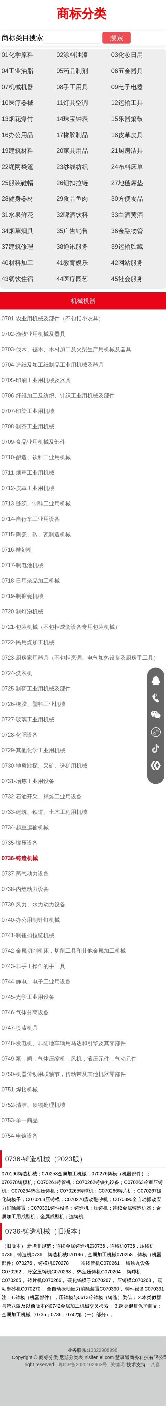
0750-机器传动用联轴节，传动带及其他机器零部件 (64, 1074)
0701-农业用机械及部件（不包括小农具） (53, 318)
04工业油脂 (17, 71)
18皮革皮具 (127, 135)
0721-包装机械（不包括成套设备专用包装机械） (61, 627)
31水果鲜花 (17, 214)
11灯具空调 (72, 102)
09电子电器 (127, 87)
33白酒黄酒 (127, 214)
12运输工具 (127, 102)
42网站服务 (127, 262)
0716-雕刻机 (17, 550)
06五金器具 (127, 71)
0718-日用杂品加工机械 (31, 581)
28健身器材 (17, 198)
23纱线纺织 (72, 166)
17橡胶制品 (72, 135)
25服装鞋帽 (17, 183)
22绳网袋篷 (17, 166)
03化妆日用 (127, 54)
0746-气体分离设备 (25, 1012)
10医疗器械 (17, 102)
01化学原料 (17, 54)
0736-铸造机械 (20, 858)
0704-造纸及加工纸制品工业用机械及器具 (53, 365)
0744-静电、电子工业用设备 (36, 982)
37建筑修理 (17, 246)
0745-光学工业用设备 (28, 997)
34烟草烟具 (17, 231)
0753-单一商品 (20, 1120)
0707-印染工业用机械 (28, 411)
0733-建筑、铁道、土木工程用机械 (44, 812)
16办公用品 (17, 135)
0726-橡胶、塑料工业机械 (33, 704)
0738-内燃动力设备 (25, 889)
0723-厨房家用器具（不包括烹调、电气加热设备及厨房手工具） (80, 658)
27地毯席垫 (127, 183)
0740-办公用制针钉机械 (31, 920)
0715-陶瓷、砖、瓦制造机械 (36, 534)
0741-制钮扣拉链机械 (28, 935)
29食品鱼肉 (72, 198)
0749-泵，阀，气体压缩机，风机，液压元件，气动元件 (69, 1059)
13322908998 (103, 1350)
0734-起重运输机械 (25, 827)
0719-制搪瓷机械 (22, 596)
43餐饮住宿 (17, 279)
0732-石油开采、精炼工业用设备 (42, 796)
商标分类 (81, 14)
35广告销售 (72, 231)
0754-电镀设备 (20, 1136)
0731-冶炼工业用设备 (28, 781)
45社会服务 (127, 279)
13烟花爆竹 (17, 118)
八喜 (155, 1364)
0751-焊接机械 (20, 1089)
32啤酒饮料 (72, 214)
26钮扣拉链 (72, 183)
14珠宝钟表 (72, 118)
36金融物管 (127, 231)
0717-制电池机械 (22, 565)
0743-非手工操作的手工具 (33, 966)
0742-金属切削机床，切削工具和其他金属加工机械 (64, 951)
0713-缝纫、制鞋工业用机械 (36, 503)
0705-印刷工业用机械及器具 (36, 380)
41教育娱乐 (72, 262)
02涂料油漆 (72, 54)
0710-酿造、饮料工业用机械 (36, 457)
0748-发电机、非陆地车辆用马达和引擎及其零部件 (64, 1043)
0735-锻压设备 (20, 843)
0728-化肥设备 (20, 735)
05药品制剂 (72, 71)
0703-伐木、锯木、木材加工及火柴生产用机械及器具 (66, 349)
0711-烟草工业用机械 (28, 473)
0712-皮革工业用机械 (28, 488)
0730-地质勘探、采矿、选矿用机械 (44, 766)
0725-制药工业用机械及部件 (36, 689)
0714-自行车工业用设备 (31, 519)
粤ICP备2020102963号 (82, 1364)
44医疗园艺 (72, 279)
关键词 (117, 1364)
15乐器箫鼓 (127, 118)
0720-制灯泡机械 (22, 611)
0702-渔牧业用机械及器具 (33, 334)
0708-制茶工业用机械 (28, 426)
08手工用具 (72, 87)
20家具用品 (72, 150)
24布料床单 (127, 166)
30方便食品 (127, 198)
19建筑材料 (17, 150)
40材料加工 (17, 262)
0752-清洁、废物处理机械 (33, 1105)
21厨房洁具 (127, 150)
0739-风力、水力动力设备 (33, 904)
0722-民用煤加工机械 (28, 642)
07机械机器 (17, 87)
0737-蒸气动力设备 (25, 874)
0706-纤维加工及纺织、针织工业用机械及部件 (58, 396)
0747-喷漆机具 (20, 1028)
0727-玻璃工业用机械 (28, 719)
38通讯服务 (72, 246)
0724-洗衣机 (17, 673)
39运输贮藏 (127, 246)
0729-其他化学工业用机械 (33, 750)
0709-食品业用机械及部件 (33, 442)
